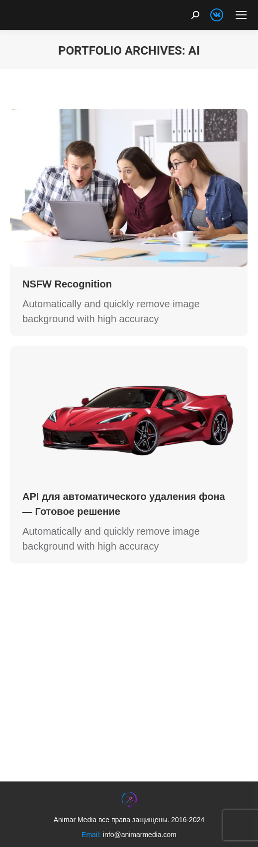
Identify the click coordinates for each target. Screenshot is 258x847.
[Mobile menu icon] (241, 15)
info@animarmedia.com (139, 835)
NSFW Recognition (67, 284)
